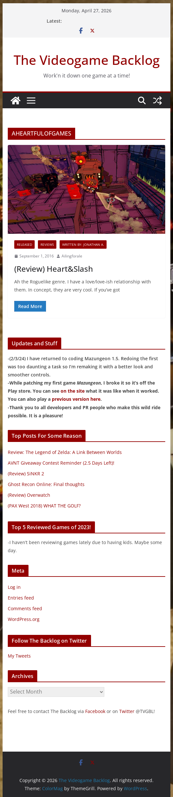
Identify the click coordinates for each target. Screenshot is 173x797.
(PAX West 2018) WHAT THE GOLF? (44, 506)
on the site (73, 391)
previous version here (76, 399)
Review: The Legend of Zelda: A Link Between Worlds (65, 452)
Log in (14, 587)
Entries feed (21, 598)
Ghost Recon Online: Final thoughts (46, 484)
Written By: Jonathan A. (83, 244)
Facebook (95, 711)
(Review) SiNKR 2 (26, 473)
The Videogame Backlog (87, 60)
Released (24, 244)
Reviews (47, 244)
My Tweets (19, 656)
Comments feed (25, 608)
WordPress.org (24, 619)
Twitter (126, 711)
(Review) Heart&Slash (53, 268)
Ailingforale (72, 256)
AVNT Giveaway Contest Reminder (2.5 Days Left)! (61, 463)
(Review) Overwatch (29, 495)
